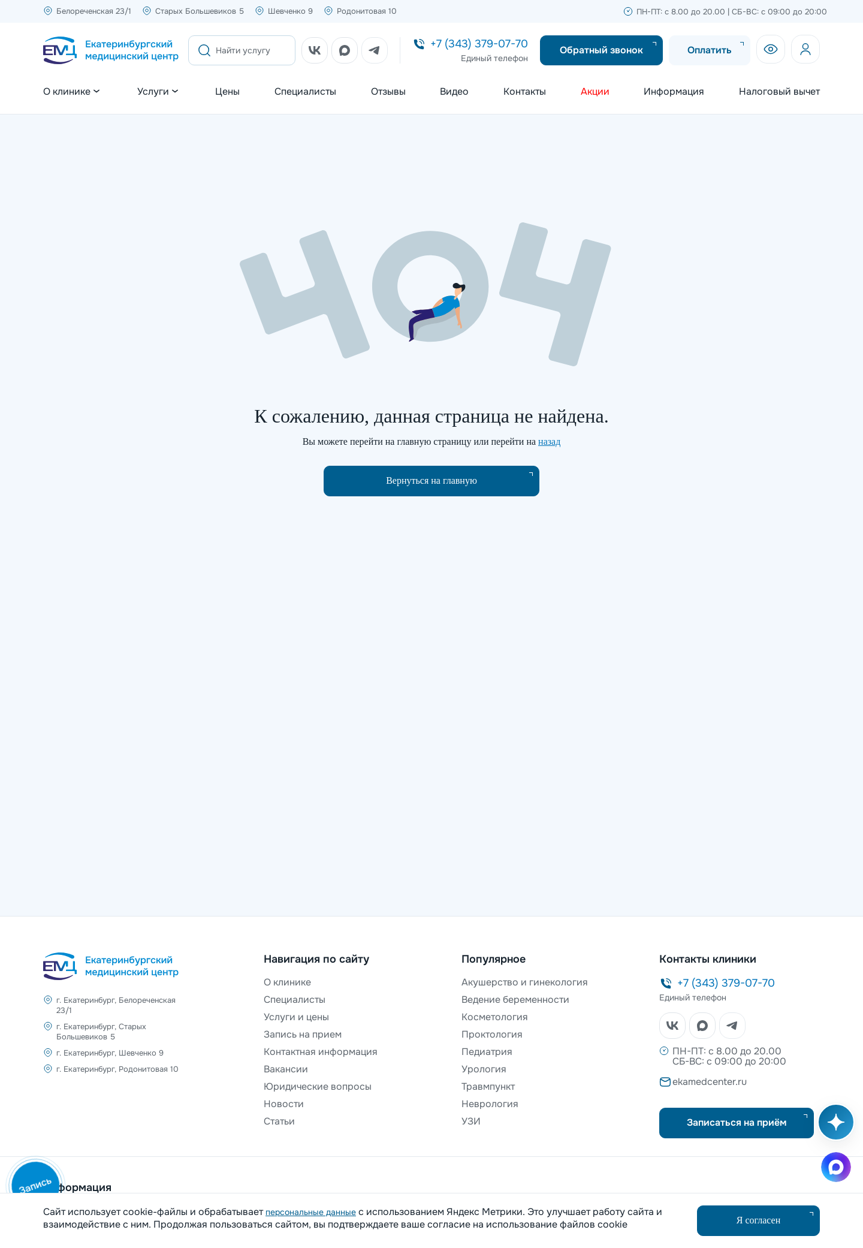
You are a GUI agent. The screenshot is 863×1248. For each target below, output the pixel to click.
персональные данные (310, 1212)
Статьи (279, 1121)
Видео (454, 92)
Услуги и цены (296, 1017)
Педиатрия (486, 1051)
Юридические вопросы (318, 1086)
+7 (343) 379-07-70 (479, 43)
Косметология (494, 1017)
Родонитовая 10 (367, 11)
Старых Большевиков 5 (199, 11)
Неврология (489, 1104)
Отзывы (388, 92)
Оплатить (709, 50)
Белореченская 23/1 (93, 11)
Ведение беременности (515, 999)
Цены (227, 92)
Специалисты (305, 92)
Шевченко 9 (290, 11)
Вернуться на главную (431, 480)
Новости (284, 1104)
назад (549, 441)
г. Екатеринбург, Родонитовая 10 (117, 1069)
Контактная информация (321, 1051)
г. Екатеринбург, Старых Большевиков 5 (101, 1031)
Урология (483, 1069)
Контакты (524, 92)
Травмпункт (488, 1086)
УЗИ (471, 1121)
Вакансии (286, 1069)
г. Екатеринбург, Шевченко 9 (110, 1053)
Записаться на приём (737, 1122)
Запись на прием (303, 1034)
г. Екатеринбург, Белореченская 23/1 (116, 1005)
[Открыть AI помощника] (834, 1128)
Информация (674, 92)
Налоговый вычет (779, 92)
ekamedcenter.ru (709, 1082)
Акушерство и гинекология (524, 982)
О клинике (287, 982)
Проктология (492, 1034)
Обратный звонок (601, 50)
